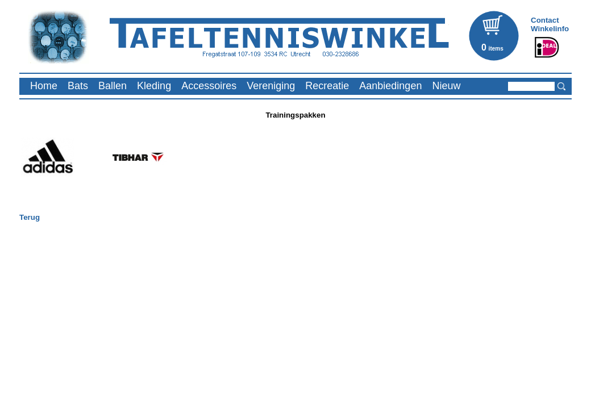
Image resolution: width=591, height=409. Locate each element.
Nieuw (446, 85)
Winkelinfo (550, 28)
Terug (29, 217)
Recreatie (327, 85)
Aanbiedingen (390, 85)
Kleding (154, 85)
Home (43, 85)
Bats (78, 85)
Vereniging (271, 85)
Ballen (112, 85)
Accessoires (208, 85)
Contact (545, 20)
